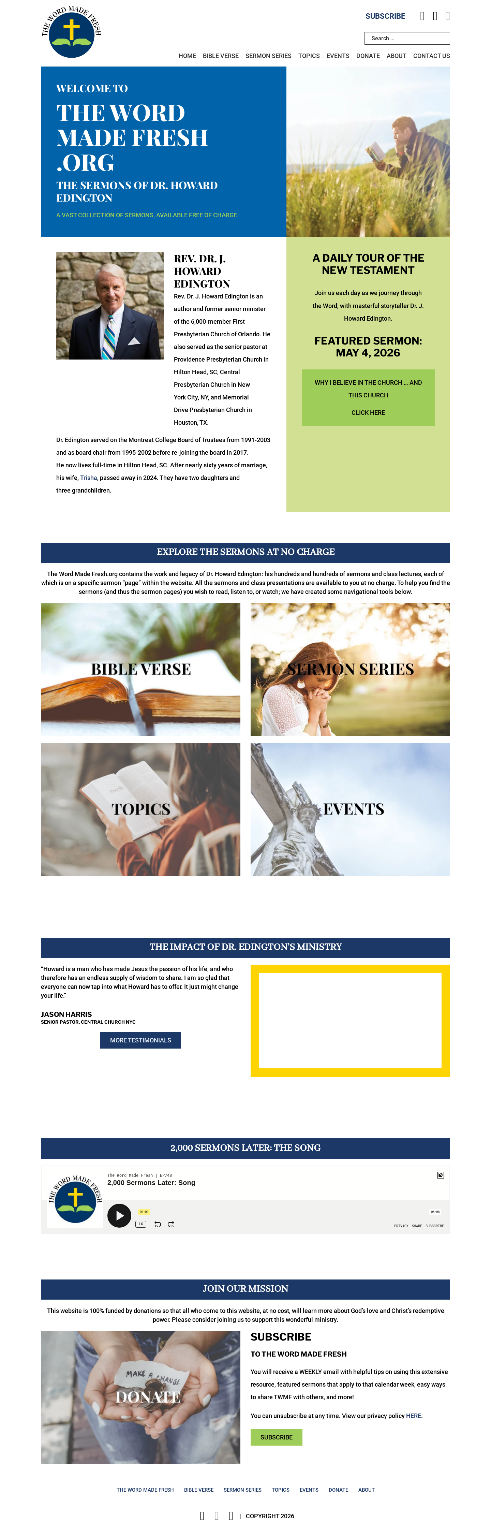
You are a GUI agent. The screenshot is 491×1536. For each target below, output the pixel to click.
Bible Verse (221, 56)
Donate (368, 56)
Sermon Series (269, 56)
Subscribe (385, 16)
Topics (309, 56)
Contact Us (431, 56)
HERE (413, 1415)
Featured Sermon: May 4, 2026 (368, 347)
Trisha (88, 478)
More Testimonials (140, 1040)
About (396, 56)
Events (338, 56)
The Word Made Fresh (145, 1490)
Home (187, 56)
